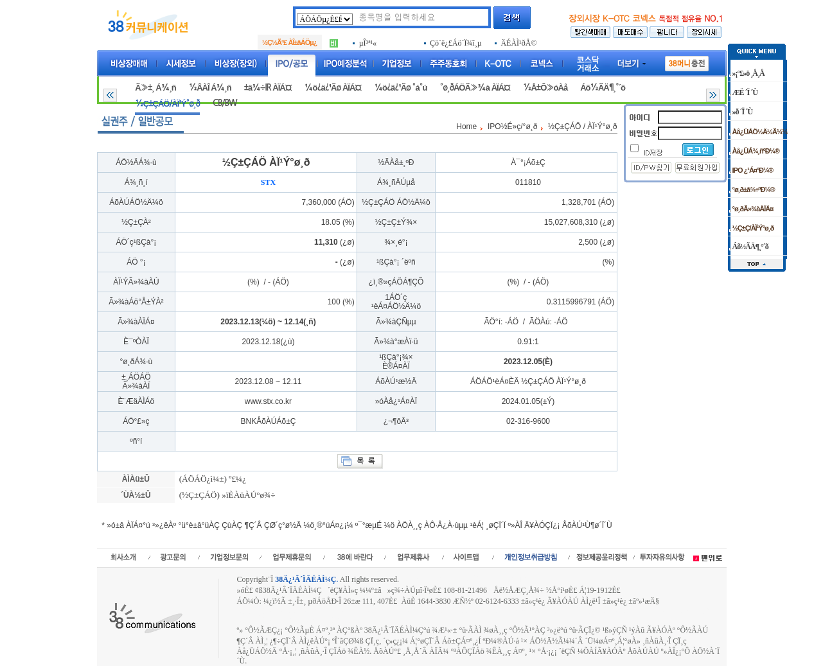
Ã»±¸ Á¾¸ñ (155, 87)
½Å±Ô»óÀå (545, 87)
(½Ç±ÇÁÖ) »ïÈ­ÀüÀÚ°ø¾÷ (226, 495)
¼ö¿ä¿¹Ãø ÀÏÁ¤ (333, 87)
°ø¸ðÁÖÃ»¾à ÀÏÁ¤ (474, 87)
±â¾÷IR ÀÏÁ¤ (268, 87)
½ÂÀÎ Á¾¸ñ (210, 87)
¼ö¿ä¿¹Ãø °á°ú (400, 87)
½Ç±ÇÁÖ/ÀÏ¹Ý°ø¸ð (167, 104)
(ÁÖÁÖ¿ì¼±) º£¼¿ (211, 479)
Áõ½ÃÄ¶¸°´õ (602, 87)
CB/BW (225, 103)
